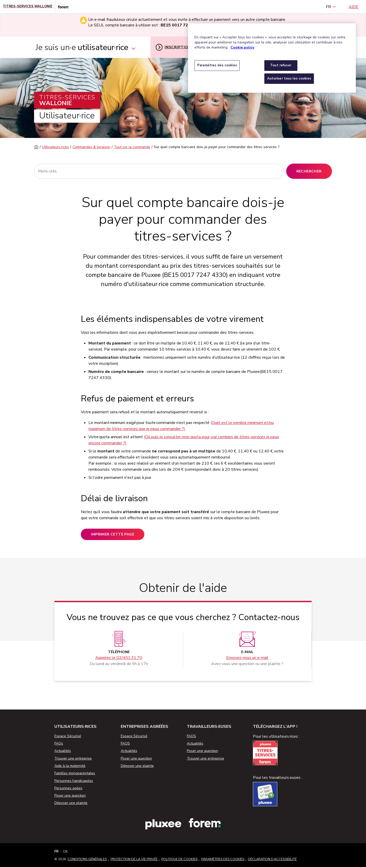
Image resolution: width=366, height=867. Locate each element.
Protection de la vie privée (134, 859)
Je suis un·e (86, 47)
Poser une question (70, 795)
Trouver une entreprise (73, 758)
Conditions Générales (87, 859)
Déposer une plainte (70, 802)
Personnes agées (68, 788)
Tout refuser (280, 65)
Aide (353, 7)
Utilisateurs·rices (55, 147)
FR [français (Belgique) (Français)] (331, 7)
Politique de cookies (179, 859)
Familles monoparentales (74, 773)
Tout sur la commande (132, 147)
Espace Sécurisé (67, 736)
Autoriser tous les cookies (289, 78)
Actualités (62, 750)
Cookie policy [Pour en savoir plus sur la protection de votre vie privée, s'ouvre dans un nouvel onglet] (242, 47)
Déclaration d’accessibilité (272, 859)
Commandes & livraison (91, 147)
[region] (272, 58)
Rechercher (309, 171)
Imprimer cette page (112, 534)
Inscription (173, 47)
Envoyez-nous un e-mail (247, 657)
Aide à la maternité (69, 765)
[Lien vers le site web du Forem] (62, 6)
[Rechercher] (158, 171)
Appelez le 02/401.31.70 (118, 657)
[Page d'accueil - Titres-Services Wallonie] (27, 6)
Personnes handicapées (73, 780)
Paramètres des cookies (222, 859)
